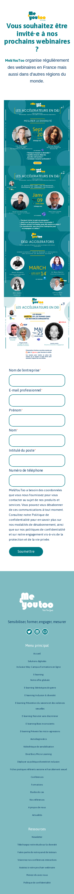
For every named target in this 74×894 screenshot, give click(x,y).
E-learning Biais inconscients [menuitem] (40, 723)
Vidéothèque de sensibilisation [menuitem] (38, 746)
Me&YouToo (14, 60)
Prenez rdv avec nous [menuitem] (37, 875)
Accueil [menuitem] (37, 653)
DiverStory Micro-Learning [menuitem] (38, 754)
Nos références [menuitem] (37, 799)
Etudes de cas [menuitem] (37, 792)
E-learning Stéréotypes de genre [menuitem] (40, 687)
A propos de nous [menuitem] (37, 807)
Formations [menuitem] (37, 784)
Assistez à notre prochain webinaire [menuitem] (37, 867)
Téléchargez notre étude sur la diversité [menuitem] (37, 844)
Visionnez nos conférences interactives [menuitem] (37, 860)
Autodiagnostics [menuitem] (38, 739)
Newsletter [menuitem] (37, 837)
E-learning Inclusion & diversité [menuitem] (39, 695)
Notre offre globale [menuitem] (39, 680)
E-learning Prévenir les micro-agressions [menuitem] (40, 731)
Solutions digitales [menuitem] (37, 661)
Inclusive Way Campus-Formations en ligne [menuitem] (39, 667)
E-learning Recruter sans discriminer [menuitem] (40, 716)
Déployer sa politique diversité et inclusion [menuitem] (38, 761)
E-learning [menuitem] (38, 674)
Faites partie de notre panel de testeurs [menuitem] (37, 852)
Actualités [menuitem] (37, 815)
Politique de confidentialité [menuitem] (36, 882)
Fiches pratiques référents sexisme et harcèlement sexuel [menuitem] (38, 769)
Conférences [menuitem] (37, 777)
